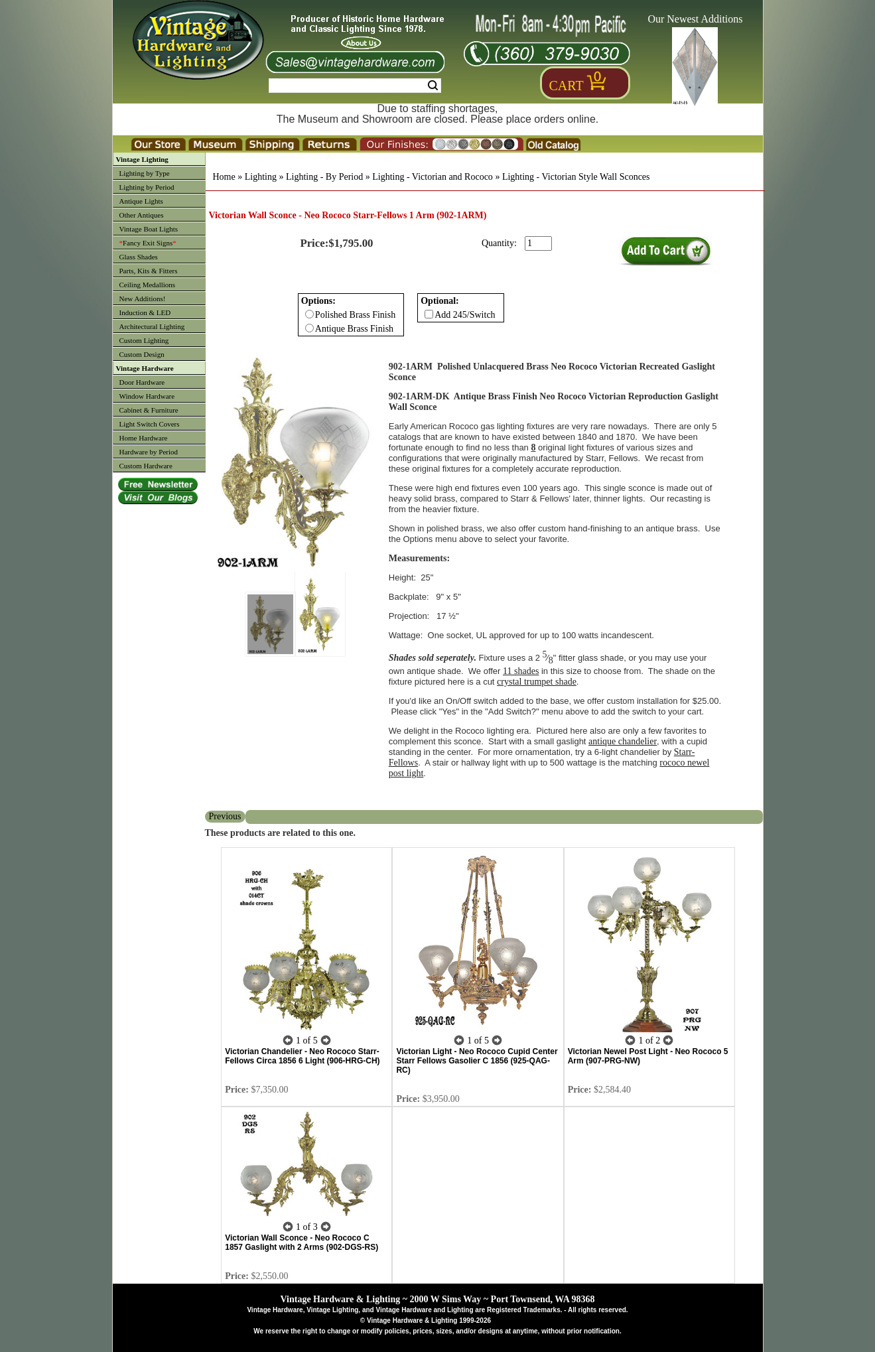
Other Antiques (141, 215)
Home (224, 177)
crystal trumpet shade (536, 682)
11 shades (521, 671)
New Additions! (142, 299)
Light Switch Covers (149, 424)
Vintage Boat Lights (148, 229)
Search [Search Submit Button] (433, 85)
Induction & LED (145, 312)
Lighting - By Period (324, 177)
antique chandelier (622, 741)
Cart (566, 85)
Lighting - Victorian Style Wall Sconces (576, 177)
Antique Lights (141, 201)
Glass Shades (138, 257)
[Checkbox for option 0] (309, 314)
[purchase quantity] (538, 243)
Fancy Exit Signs (147, 243)
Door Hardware (142, 382)
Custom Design (142, 354)
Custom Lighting (144, 340)
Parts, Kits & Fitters (148, 271)
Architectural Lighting (152, 326)
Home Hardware (143, 438)
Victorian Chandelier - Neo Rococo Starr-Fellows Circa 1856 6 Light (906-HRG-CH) (302, 1056)
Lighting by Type (144, 173)
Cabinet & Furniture (148, 410)
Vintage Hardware (145, 368)
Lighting (261, 177)
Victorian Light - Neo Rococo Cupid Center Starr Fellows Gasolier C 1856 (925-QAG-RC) (476, 1061)
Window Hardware (147, 396)
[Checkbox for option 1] (429, 314)
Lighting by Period (146, 187)
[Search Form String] (355, 85)
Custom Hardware (145, 466)
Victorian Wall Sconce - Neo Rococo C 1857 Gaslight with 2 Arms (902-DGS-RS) (301, 1242)
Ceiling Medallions (147, 285)
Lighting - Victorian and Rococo (432, 177)
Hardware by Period (148, 452)
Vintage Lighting (142, 159)
